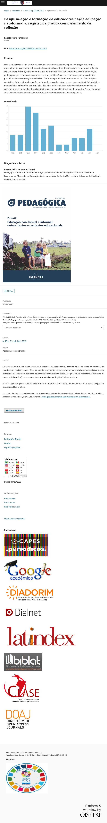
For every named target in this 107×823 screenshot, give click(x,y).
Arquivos (16, 10)
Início (6, 10)
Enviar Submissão (14, 410)
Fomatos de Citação (13, 327)
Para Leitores (9, 498)
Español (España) (12, 447)
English (7, 443)
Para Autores (9, 502)
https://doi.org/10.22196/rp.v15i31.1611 (28, 48)
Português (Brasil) (12, 439)
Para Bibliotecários (12, 507)
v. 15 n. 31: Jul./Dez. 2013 (33, 10)
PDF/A (9, 291)
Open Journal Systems (14, 518)
